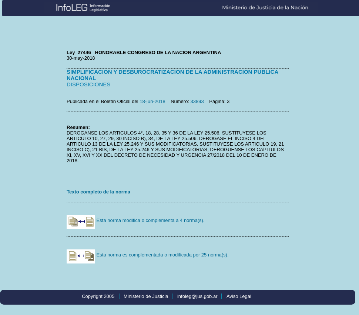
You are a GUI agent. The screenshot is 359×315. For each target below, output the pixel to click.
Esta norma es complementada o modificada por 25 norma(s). (148, 255)
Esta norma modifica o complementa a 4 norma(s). (136, 220)
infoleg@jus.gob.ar (197, 296)
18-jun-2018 (152, 101)
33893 (197, 101)
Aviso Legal (239, 296)
